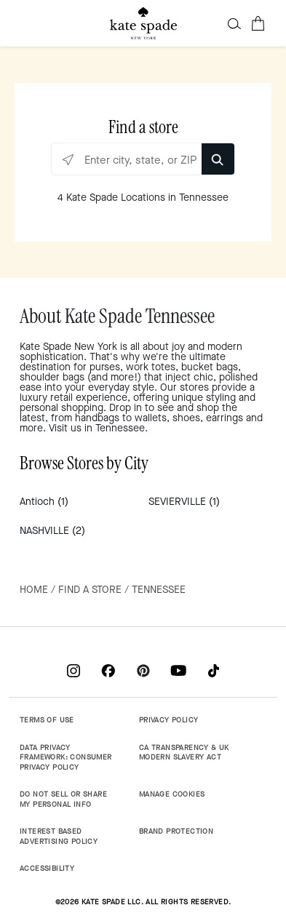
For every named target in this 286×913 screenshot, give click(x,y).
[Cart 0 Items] (257, 23)
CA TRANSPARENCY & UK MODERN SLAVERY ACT (184, 752)
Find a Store (90, 590)
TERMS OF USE (47, 720)
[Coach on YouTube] (178, 670)
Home (34, 590)
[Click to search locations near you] (68, 159)
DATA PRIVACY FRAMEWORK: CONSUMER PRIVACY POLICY (66, 757)
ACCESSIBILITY (47, 868)
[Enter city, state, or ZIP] (143, 159)
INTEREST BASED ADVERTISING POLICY (59, 836)
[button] (234, 23)
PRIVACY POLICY (169, 720)
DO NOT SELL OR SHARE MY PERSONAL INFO (63, 799)
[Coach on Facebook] (108, 670)
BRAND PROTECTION (176, 831)
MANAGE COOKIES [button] (172, 794)
